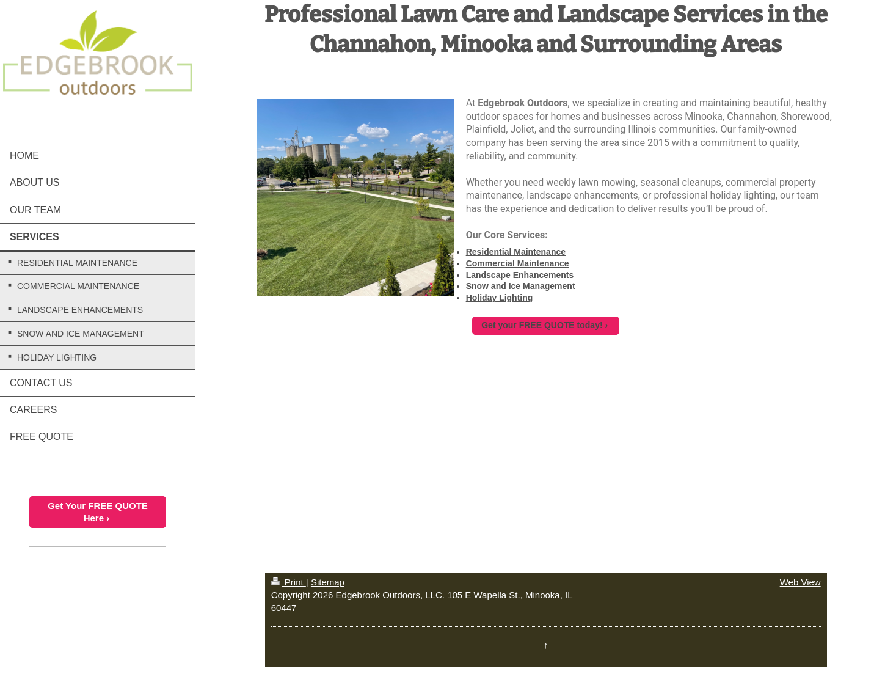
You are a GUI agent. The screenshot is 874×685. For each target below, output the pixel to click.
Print (288, 582)
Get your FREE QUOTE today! (541, 325)
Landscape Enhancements (520, 275)
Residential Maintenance (516, 252)
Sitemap (327, 582)
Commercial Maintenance (517, 263)
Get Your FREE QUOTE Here (98, 511)
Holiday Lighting (499, 297)
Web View (800, 582)
